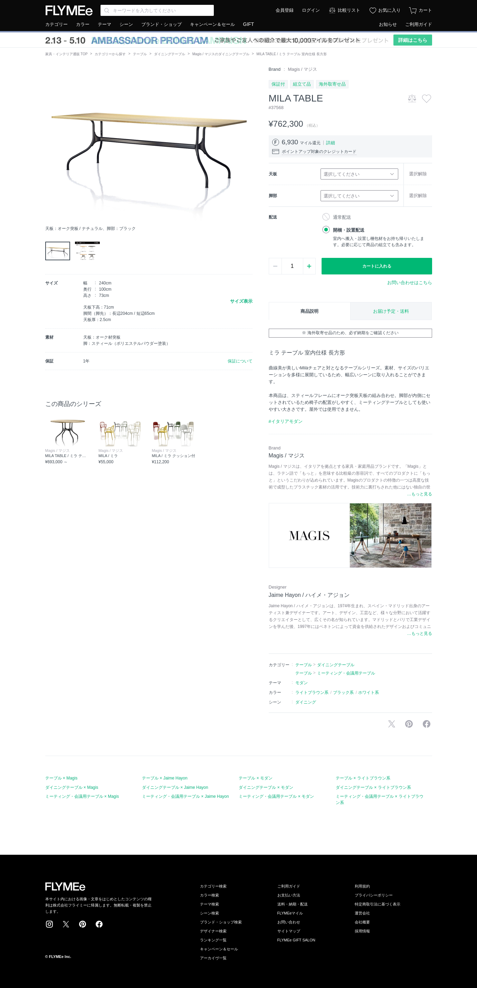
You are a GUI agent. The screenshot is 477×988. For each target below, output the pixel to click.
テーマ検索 (209, 904)
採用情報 (362, 931)
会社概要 (362, 922)
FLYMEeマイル (290, 913)
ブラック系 (343, 692)
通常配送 (342, 217)
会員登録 (285, 10)
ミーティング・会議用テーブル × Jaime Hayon (185, 796)
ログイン (311, 10)
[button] (50, 144)
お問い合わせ (288, 922)
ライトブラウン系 (311, 692)
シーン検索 (209, 913)
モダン (301, 682)
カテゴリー (56, 24)
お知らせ (388, 24)
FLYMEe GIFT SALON (296, 940)
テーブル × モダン (256, 778)
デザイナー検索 (213, 931)
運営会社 (362, 913)
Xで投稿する (391, 723)
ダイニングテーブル (169, 54)
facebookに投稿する (426, 723)
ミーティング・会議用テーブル (346, 673)
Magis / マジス (302, 69)
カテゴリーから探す (110, 54)
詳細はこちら (412, 40)
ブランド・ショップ (161, 24)
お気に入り (389, 10)
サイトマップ (288, 931)
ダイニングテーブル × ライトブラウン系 (373, 787)
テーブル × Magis (61, 778)
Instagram (49, 924)
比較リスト (349, 10)
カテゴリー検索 (213, 886)
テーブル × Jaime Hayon (165, 778)
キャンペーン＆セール (212, 24)
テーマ (104, 24)
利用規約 (362, 886)
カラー (82, 24)
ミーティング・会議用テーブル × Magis (82, 796)
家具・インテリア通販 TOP (66, 54)
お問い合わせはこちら (409, 282)
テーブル (140, 54)
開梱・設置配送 (348, 230)
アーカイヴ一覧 (213, 958)
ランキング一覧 (213, 940)
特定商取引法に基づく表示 (377, 904)
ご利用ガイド (418, 24)
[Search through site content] (157, 10)
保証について (240, 361)
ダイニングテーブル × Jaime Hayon (175, 787)
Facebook (99, 924)
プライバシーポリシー (374, 895)
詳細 (330, 142)
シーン (126, 24)
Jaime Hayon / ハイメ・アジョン (309, 595)
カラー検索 (209, 895)
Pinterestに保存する (408, 723)
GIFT (248, 24)
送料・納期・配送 (292, 904)
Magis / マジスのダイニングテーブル (220, 54)
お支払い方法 (288, 895)
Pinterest (82, 924)
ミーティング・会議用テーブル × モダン (276, 796)
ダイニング (305, 702)
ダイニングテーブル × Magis (71, 787)
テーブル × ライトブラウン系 (363, 778)
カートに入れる (376, 266)
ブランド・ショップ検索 (221, 922)
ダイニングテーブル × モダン (266, 787)
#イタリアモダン (286, 421)
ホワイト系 (368, 692)
